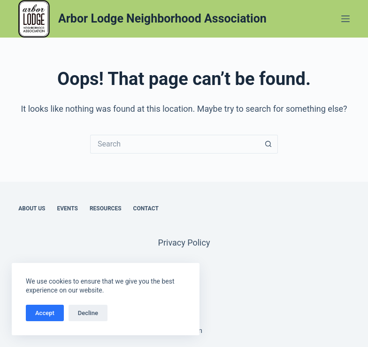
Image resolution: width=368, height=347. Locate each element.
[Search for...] (174, 144)
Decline (88, 312)
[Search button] (268, 144)
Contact (146, 208)
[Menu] (345, 19)
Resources (106, 208)
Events (67, 208)
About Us (31, 208)
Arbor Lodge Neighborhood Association (162, 18)
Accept (44, 312)
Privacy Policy (184, 242)
